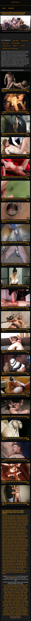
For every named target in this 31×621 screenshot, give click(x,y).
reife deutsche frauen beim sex (20, 554)
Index (4, 8)
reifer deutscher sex (20, 564)
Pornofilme (25, 601)
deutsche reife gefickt (7, 539)
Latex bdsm (15, 40)
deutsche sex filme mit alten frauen (11, 542)
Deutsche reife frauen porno (17, 597)
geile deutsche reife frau (8, 545)
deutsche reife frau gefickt (13, 530)
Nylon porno (5, 43)
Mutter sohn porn (12, 594)
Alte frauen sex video (15, 595)
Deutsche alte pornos (8, 608)
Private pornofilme (23, 589)
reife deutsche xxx (21, 560)
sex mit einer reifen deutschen (17, 567)
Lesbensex (12, 611)
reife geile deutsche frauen (9, 561)
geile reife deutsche (20, 545)
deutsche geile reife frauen (9, 520)
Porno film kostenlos (18, 598)
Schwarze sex (17, 600)
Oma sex (11, 606)
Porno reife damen (17, 614)
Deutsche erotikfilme (19, 585)
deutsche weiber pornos (21, 544)
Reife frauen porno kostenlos (18, 607)
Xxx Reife (22, 45)
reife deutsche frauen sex (11, 557)
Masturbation (24, 40)
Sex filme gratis (15, 586)
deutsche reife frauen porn (9, 535)
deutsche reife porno (23, 541)
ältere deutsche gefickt (22, 515)
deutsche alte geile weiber (9, 517)
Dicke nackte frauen (9, 591)
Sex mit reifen (17, 588)
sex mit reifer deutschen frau (15, 570)
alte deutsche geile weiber (9, 515)
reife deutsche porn (14, 558)
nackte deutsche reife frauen (13, 548)
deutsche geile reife (22, 518)
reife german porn (10, 563)
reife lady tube (19, 563)
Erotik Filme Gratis (8, 588)
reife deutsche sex (11, 560)
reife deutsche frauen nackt (9, 555)
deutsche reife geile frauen (21, 539)
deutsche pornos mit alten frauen (17, 526)
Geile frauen (19, 611)
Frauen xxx (10, 600)
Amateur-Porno (7, 610)
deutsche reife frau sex (13, 532)
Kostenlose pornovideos (21, 608)
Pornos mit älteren (17, 601)
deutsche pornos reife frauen (10, 48)
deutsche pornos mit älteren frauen (11, 527)
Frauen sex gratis (16, 610)
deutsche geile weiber (22, 520)
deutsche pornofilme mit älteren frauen (12, 523)
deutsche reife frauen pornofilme (14, 536)
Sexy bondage (16, 43)
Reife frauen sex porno (19, 604)
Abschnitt (11, 8)
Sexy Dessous (6, 45)
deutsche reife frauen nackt (18, 533)
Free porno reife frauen (9, 603)
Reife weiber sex (14, 589)
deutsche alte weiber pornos (9, 518)
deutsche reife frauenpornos (18, 538)
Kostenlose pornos (20, 606)
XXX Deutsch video (18, 592)
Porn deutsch (23, 586)
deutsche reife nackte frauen (9, 541)
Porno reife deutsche (8, 585)
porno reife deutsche (7, 551)
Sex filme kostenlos (20, 591)
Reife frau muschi (20, 603)
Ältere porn (20, 594)
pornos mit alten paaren (12, 552)
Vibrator (15, 45)
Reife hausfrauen (7, 614)
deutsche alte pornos (21, 517)
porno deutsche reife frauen (18, 549)
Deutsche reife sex (15, 2)
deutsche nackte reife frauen (9, 521)
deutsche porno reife (23, 521)
